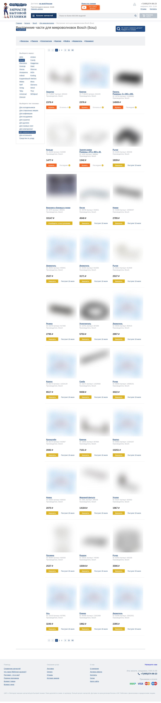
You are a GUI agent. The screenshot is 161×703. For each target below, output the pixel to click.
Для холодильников (27, 107)
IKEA (32, 72)
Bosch (35, 23)
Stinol (32, 88)
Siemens (33, 85)
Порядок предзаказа (11, 678)
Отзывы (143, 9)
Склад (92, 678)
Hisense (33, 69)
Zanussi (22, 97)
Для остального (25, 135)
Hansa (21, 69)
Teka (21, 91)
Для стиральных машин (28, 110)
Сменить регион (37, 9)
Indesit (21, 75)
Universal (23, 94)
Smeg (21, 88)
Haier (32, 66)
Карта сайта (94, 681)
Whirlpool (34, 94)
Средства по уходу (26, 138)
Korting (33, 75)
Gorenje (22, 66)
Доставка (50, 669)
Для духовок (24, 123)
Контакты (153, 9)
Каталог (27, 23)
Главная (19, 23)
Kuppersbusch (24, 79)
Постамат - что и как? (12, 675)
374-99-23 (149, 4)
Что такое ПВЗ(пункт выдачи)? (15, 672)
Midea (21, 82)
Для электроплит (26, 129)
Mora (32, 82)
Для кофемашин (25, 113)
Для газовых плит (26, 126)
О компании (94, 669)
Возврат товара (9, 681)
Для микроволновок (46, 23)
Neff (21, 85)
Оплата (49, 672)
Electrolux (23, 63)
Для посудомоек (25, 117)
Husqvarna (23, 72)
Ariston (33, 57)
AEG (21, 57)
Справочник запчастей (12, 669)
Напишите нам (151, 665)
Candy (32, 60)
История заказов (53, 678)
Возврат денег (9, 684)
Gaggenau (34, 63)
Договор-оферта (96, 672)
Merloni (33, 79)
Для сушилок (24, 120)
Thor (32, 91)
